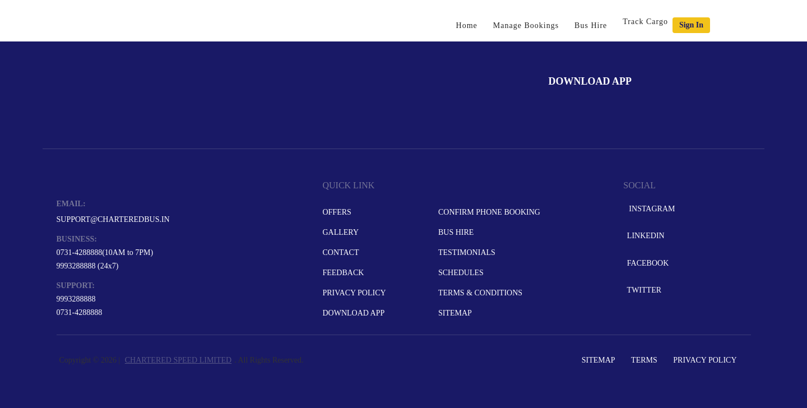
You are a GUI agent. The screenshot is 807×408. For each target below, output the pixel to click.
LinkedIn (644, 235)
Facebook (647, 263)
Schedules (461, 272)
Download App (353, 313)
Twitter (643, 290)
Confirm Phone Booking (489, 212)
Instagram (650, 209)
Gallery (340, 232)
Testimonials (466, 252)
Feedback (343, 272)
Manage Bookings (526, 25)
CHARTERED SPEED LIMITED (178, 360)
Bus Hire (590, 25)
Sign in (691, 25)
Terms (644, 360)
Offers (336, 212)
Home (466, 25)
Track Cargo (645, 21)
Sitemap (455, 313)
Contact (340, 252)
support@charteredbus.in (113, 219)
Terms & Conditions (480, 293)
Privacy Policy (354, 293)
